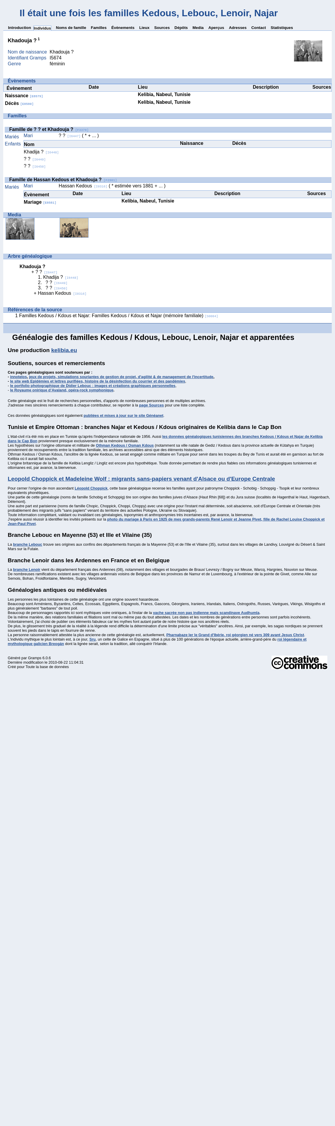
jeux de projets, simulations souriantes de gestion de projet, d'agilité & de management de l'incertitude (121, 377)
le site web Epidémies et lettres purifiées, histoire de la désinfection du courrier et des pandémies (97, 381)
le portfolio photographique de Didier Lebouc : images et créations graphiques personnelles (92, 385)
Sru (92, 639)
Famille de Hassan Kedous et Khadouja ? (63, 179)
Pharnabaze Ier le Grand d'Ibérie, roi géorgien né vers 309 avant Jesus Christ (235, 635)
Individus (42, 28)
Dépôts (181, 27)
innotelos (18, 377)
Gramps (35, 658)
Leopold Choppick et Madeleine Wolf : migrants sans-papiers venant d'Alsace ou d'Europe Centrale (141, 479)
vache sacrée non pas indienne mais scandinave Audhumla (206, 612)
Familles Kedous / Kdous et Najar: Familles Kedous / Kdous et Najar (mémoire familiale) (118, 315)
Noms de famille (71, 27)
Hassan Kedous (83, 185)
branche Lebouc (27, 544)
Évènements (123, 27)
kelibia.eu (64, 350)
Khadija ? (41, 151)
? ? (70, 135)
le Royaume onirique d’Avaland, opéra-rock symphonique (61, 390)
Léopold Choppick (91, 488)
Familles (99, 27)
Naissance (24, 95)
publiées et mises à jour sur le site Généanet (123, 415)
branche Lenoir (26, 569)
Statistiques (282, 27)
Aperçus (216, 27)
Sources (162, 27)
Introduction (19, 27)
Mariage (40, 202)
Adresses (237, 27)
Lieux (144, 27)
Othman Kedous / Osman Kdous (125, 445)
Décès (19, 103)
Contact (258, 27)
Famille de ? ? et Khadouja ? (49, 129)
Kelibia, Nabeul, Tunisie (164, 94)
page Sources (151, 405)
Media (198, 27)
